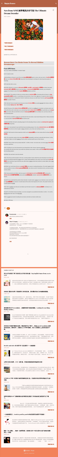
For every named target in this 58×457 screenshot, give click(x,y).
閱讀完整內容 (51, 287)
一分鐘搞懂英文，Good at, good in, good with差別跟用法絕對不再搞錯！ (24, 414)
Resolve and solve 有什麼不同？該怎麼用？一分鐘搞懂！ (20, 345)
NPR (8, 208)
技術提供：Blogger (29, 450)
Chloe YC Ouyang (13, 221)
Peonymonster (12, 214)
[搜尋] (56, 4)
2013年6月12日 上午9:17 (23, 221)
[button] (53, 10)
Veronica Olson (31, 453)
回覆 (10, 218)
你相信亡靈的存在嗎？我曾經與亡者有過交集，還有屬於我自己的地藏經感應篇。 (26, 291)
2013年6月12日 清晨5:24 (22, 214)
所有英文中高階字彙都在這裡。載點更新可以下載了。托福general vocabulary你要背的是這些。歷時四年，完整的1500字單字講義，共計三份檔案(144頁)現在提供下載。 (27, 327)
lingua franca (9, 3)
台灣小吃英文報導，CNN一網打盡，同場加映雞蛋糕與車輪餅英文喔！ (23, 362)
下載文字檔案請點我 (8, 46)
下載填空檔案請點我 (8, 49)
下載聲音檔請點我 (8, 43)
